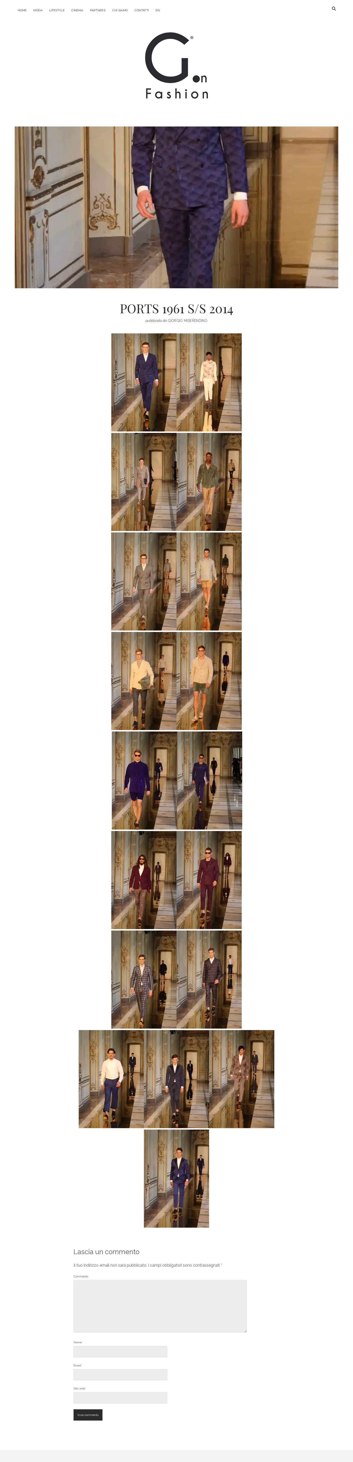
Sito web (79, 1388)
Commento (81, 1276)
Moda (37, 10)
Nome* (78, 1342)
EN (158, 10)
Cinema (77, 10)
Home (22, 10)
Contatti (142, 10)
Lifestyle (56, 10)
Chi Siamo (120, 10)
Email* (78, 1365)
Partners (97, 10)
